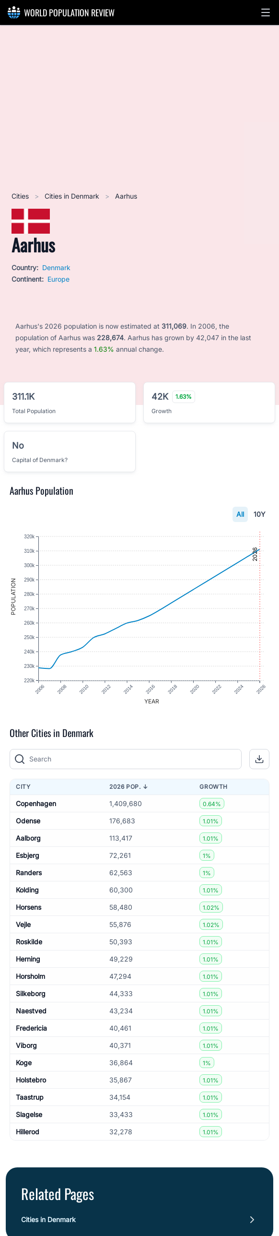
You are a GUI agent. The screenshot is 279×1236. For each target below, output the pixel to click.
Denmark (56, 267)
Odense (28, 821)
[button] (265, 12)
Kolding (27, 890)
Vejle (23, 924)
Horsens (28, 907)
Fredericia (31, 1028)
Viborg (26, 1045)
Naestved (31, 1011)
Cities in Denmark (73, 196)
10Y (260, 514)
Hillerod (27, 1132)
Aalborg (28, 838)
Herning (28, 959)
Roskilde (29, 942)
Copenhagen (36, 803)
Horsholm (30, 976)
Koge (24, 1062)
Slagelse (29, 1114)
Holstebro (31, 1080)
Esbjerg (27, 855)
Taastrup (30, 1097)
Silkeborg (31, 993)
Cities (21, 196)
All (240, 514)
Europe (58, 279)
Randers (29, 872)
